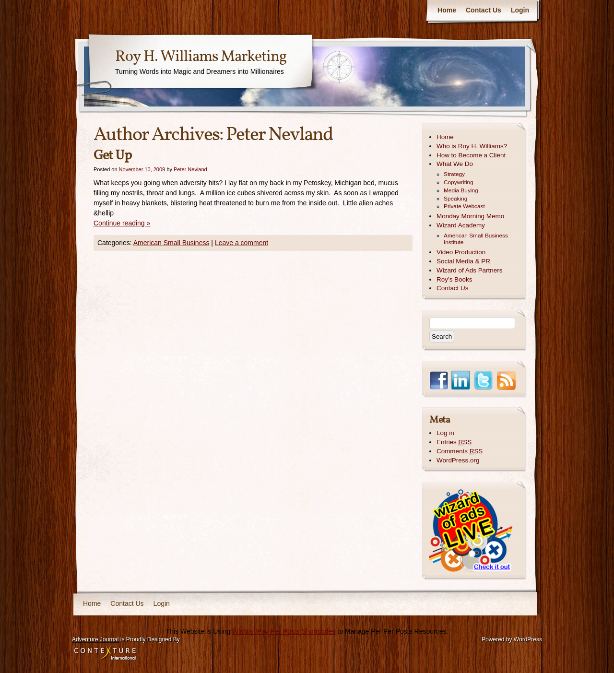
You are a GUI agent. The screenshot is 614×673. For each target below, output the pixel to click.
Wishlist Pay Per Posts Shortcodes (284, 631)
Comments (460, 451)
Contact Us (483, 10)
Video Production (461, 252)
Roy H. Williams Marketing (200, 57)
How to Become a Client (471, 155)
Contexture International (105, 653)
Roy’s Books (454, 279)
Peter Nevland (279, 135)
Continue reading (122, 223)
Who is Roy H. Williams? (472, 146)
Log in (445, 433)
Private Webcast (464, 206)
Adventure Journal (95, 639)
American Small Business (171, 243)
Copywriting (458, 182)
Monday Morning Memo (470, 216)
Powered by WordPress (512, 639)
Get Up (112, 155)
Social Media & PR (463, 261)
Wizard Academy (461, 225)
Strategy (454, 174)
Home (446, 10)
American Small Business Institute (476, 239)
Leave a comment (241, 243)
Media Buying (461, 190)
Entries (454, 442)
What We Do (455, 163)
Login (520, 10)
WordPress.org (458, 460)
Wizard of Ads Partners (469, 270)
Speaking (455, 198)
